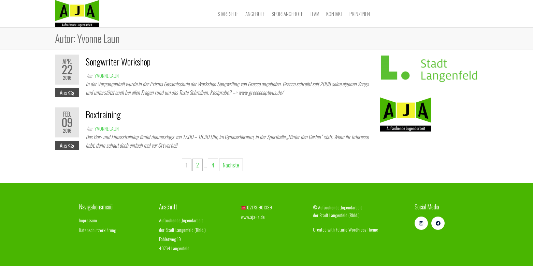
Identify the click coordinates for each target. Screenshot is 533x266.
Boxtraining (103, 114)
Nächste (231, 165)
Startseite (228, 13)
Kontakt (334, 13)
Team (314, 13)
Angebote (255, 13)
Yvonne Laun (107, 75)
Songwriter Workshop (118, 61)
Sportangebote (287, 13)
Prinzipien (359, 13)
